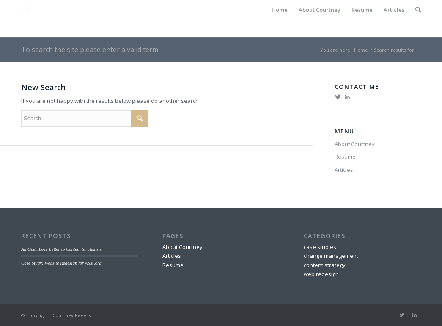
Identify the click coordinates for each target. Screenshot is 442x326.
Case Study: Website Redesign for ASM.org (61, 262)
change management (331, 256)
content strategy (325, 265)
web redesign (321, 274)
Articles (394, 10)
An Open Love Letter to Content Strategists (61, 248)
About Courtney (319, 10)
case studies (320, 247)
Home (280, 10)
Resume (362, 10)
